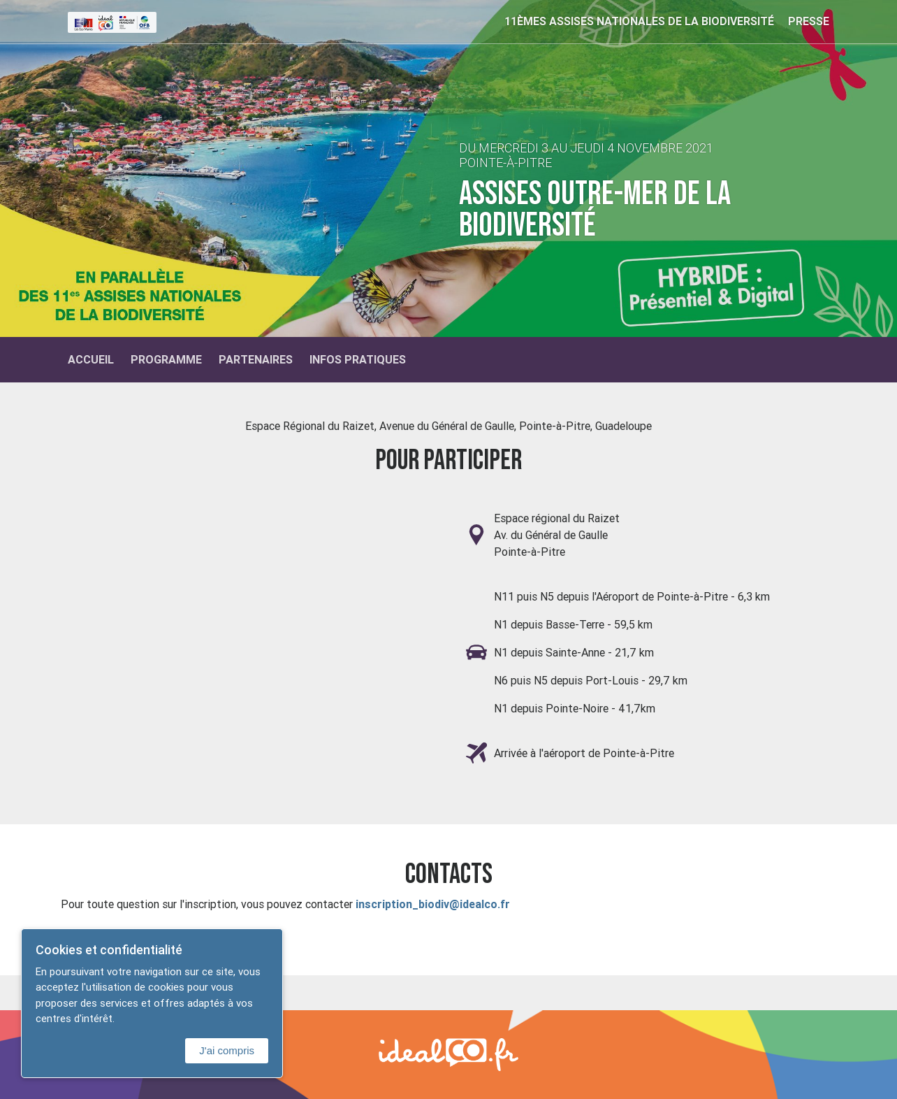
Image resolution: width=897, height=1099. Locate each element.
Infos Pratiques (357, 359)
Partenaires (256, 359)
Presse (808, 21)
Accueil (91, 359)
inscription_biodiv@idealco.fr (434, 904)
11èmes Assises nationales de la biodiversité (639, 21)
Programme (166, 359)
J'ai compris (226, 1050)
